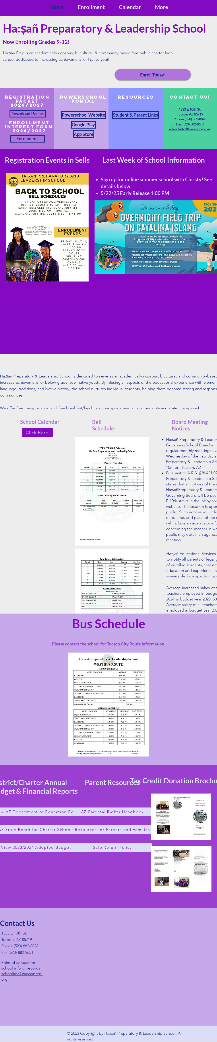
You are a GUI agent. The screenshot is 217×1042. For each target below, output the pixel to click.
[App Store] (83, 134)
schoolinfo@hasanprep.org (190, 129)
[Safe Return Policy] (113, 847)
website (173, 506)
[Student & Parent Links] (135, 115)
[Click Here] (37, 432)
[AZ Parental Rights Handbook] (113, 811)
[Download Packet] (28, 113)
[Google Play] (83, 125)
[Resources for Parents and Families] (113, 829)
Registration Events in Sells (47, 160)
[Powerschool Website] (83, 115)
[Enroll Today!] (153, 74)
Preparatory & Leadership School (122, 28)
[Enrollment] (27, 139)
